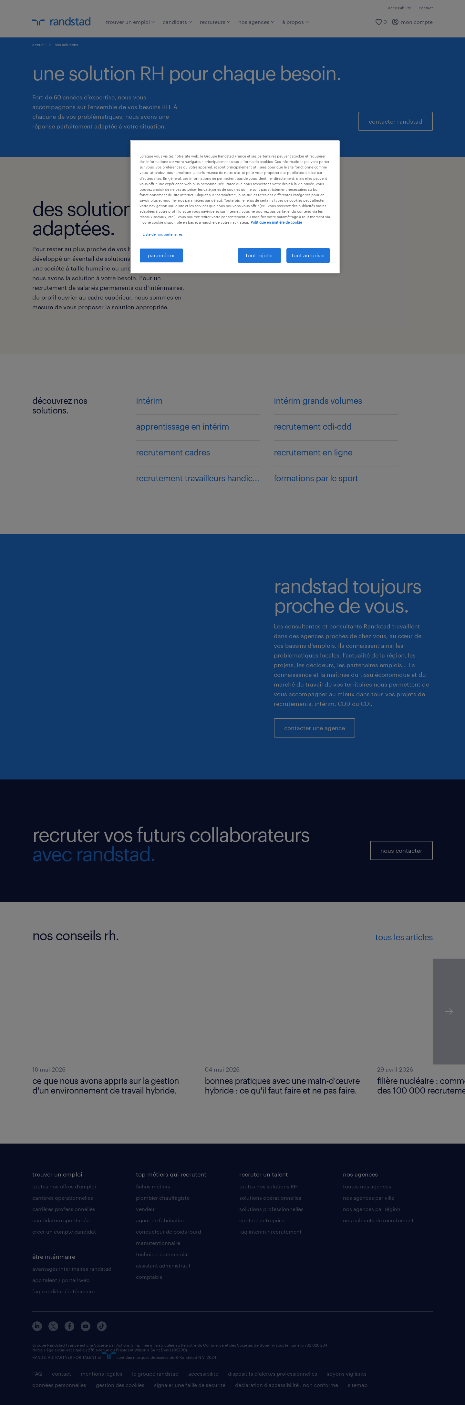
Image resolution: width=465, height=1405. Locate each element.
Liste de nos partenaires (162, 234)
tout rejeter (259, 255)
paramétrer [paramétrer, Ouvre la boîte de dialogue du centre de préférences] (161, 255)
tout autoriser (308, 255)
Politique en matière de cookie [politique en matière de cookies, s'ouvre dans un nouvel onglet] (276, 222)
